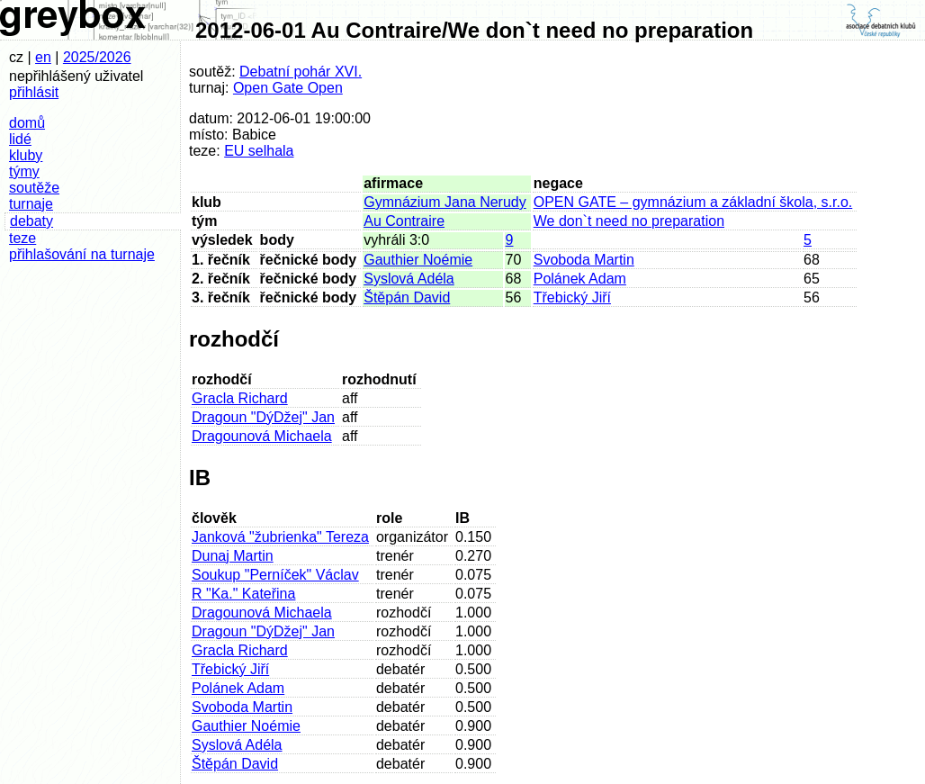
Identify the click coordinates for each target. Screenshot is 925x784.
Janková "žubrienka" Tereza (280, 537)
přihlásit (33, 92)
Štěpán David (407, 297)
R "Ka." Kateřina (243, 593)
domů (27, 123)
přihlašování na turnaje (82, 254)
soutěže (34, 187)
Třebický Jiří (572, 297)
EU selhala (258, 150)
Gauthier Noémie (418, 259)
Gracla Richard (240, 398)
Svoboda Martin (584, 259)
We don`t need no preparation (629, 221)
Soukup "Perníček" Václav (275, 574)
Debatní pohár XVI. (300, 71)
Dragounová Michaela (262, 436)
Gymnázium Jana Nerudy (445, 202)
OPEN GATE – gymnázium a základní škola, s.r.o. (693, 202)
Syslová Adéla (409, 278)
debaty (31, 221)
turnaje (31, 204)
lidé (20, 139)
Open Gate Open (288, 87)
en (43, 57)
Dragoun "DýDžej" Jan (263, 417)
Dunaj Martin (233, 555)
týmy (24, 171)
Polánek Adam (580, 278)
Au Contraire (404, 221)
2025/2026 (97, 57)
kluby (25, 155)
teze (22, 238)
